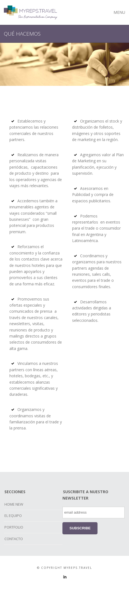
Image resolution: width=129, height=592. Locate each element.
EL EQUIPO (13, 515)
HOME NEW (13, 504)
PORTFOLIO (13, 527)
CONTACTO (13, 538)
